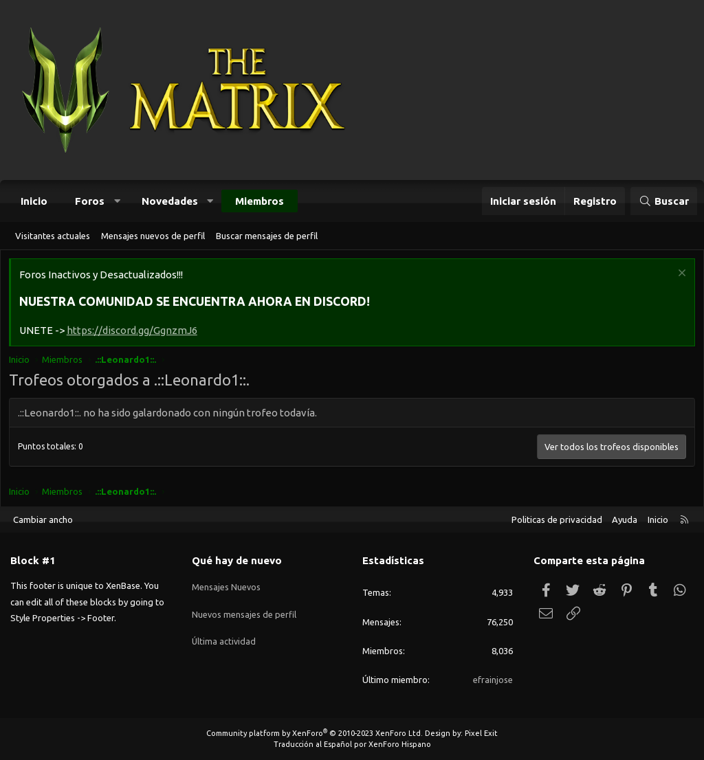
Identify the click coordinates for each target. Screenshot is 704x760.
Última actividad (224, 634)
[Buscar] (663, 201)
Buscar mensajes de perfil (267, 236)
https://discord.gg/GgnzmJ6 (134, 332)
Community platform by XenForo (314, 733)
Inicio (34, 201)
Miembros (259, 201)
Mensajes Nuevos (226, 585)
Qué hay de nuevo (237, 561)
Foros (89, 201)
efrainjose (493, 679)
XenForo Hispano (399, 744)
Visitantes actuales (52, 236)
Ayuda (624, 519)
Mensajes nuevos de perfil (153, 236)
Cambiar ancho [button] (43, 519)
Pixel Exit (481, 733)
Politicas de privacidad (557, 519)
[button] (117, 201)
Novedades (170, 201)
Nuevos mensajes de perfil (244, 609)
